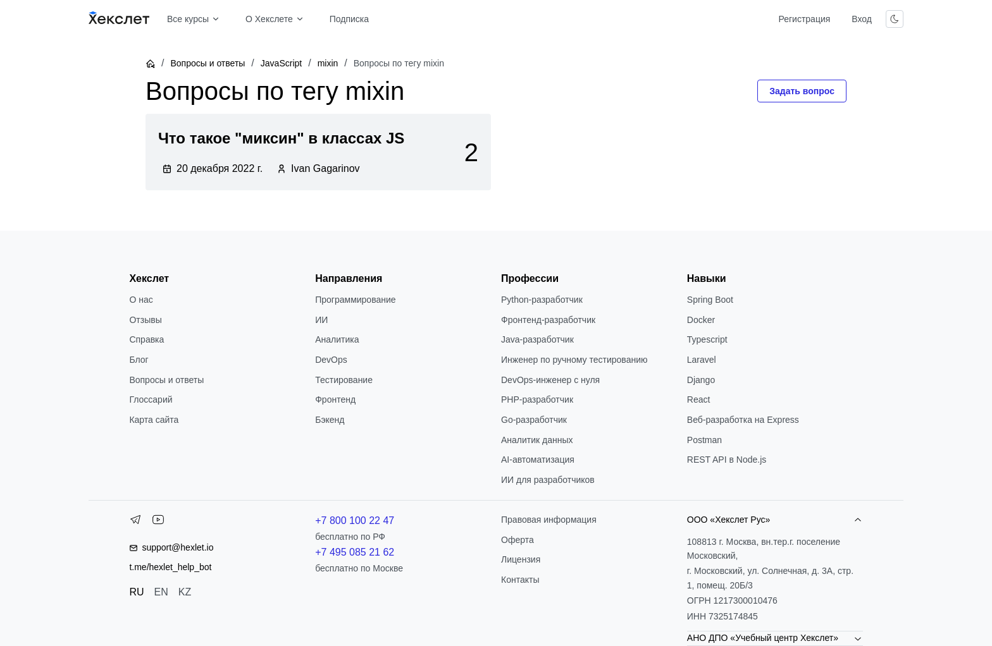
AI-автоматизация (537, 459)
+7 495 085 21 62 (354, 552)
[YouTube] (158, 522)
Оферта (517, 540)
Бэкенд (329, 420)
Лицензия (520, 559)
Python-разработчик (542, 300)
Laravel (701, 360)
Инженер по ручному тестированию (574, 360)
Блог (138, 360)
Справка (146, 339)
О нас (140, 300)
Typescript (707, 339)
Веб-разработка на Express (743, 420)
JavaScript (281, 63)
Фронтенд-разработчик (548, 320)
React (698, 399)
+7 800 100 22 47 (354, 520)
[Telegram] (135, 522)
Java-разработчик (537, 339)
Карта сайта (153, 420)
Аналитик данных (537, 440)
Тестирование (344, 380)
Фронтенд (335, 399)
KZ (184, 592)
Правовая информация (549, 520)
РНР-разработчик (537, 399)
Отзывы (145, 320)
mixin (328, 63)
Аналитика (337, 339)
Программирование (355, 300)
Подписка (349, 19)
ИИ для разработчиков (548, 480)
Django (701, 380)
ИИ (321, 320)
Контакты (520, 580)
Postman (704, 440)
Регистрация (804, 19)
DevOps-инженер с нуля (550, 380)
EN (161, 592)
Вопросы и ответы (207, 63)
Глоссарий (150, 399)
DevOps (331, 360)
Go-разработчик (534, 420)
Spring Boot (710, 300)
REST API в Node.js (726, 459)
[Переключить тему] (894, 19)
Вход (862, 19)
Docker (701, 320)
